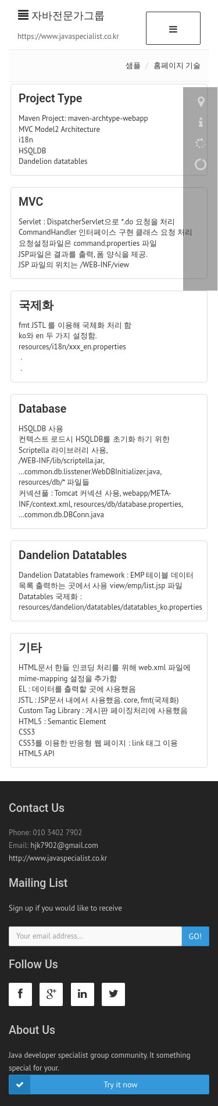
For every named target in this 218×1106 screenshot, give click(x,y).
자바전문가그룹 (61, 15)
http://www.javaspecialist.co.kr (58, 858)
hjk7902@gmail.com (64, 845)
